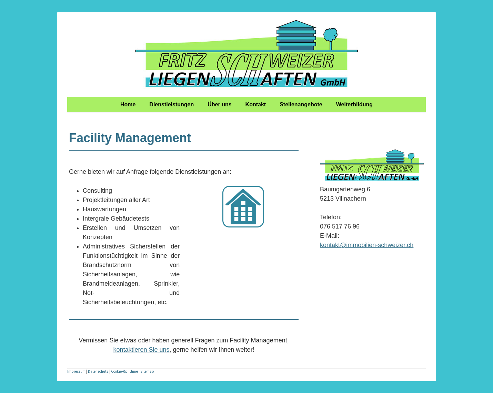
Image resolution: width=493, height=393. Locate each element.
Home (127, 104)
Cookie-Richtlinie (124, 371)
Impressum (76, 371)
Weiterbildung (354, 104)
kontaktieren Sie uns (141, 349)
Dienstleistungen (171, 104)
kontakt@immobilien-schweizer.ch (366, 245)
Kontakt (255, 104)
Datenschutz (98, 371)
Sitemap (147, 371)
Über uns (219, 104)
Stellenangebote (301, 104)
